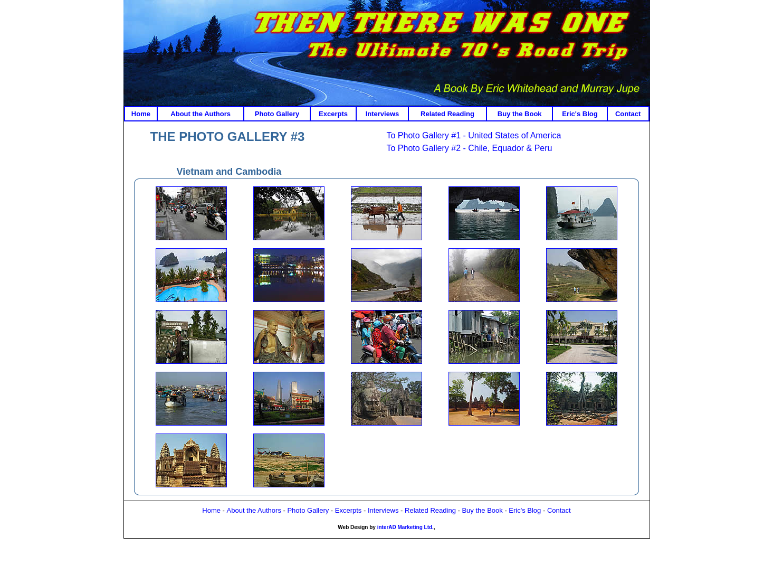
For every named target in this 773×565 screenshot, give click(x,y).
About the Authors (200, 114)
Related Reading (447, 114)
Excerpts (333, 114)
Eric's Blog (579, 114)
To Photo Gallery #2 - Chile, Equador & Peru (469, 148)
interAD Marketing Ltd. (405, 527)
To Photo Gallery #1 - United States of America (474, 135)
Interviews (382, 114)
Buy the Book (520, 114)
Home (140, 114)
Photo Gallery (277, 114)
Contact (628, 114)
